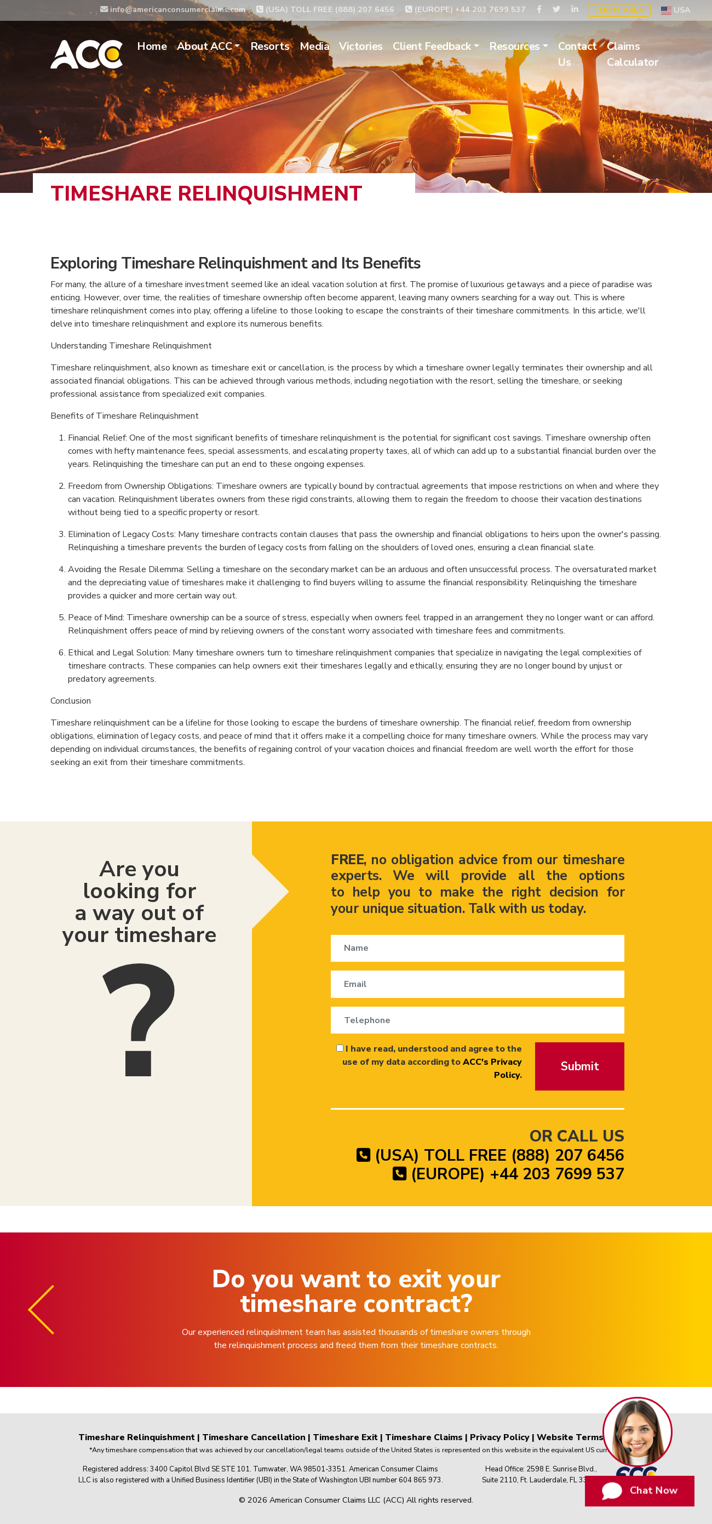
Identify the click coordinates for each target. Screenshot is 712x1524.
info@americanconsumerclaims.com (172, 9)
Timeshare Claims (424, 1437)
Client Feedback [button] (432, 46)
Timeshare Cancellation (254, 1437)
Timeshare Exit (345, 1437)
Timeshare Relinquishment (136, 1437)
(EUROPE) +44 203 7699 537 (465, 9)
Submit (580, 1066)
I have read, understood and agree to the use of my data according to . (429, 1062)
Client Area (619, 10)
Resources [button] (514, 46)
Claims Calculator (632, 54)
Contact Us (577, 54)
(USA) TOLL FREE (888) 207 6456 (325, 9)
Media (315, 46)
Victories (361, 46)
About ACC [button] (204, 46)
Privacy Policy (500, 1437)
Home (151, 46)
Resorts (270, 46)
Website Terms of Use (585, 1437)
